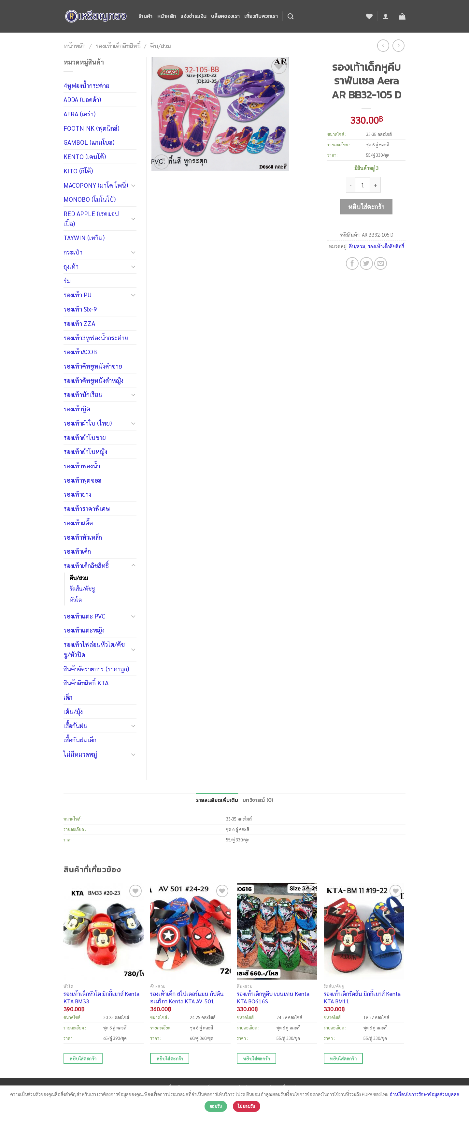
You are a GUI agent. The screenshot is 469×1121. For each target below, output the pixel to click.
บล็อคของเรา (225, 16)
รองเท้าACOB (80, 351)
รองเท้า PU (78, 294)
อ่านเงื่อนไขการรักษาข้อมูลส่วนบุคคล (424, 1094)
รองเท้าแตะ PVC (84, 616)
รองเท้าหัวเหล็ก (83, 537)
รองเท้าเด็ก (77, 551)
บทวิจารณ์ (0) (258, 800)
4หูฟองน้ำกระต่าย (86, 85)
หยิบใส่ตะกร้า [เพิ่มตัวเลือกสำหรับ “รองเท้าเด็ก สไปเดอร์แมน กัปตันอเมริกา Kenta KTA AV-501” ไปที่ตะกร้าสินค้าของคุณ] (169, 1058)
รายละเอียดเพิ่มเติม (217, 800)
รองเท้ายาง (77, 494)
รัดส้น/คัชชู (82, 588)
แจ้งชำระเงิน (193, 16)
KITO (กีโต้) (78, 171)
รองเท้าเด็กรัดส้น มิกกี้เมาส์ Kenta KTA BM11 (362, 997)
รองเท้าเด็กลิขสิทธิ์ (118, 45)
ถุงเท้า (71, 266)
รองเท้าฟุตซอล (82, 480)
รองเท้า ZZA (79, 323)
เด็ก (68, 697)
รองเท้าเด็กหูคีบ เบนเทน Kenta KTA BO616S (273, 997)
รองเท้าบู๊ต (77, 408)
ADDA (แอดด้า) (82, 99)
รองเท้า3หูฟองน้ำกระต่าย (96, 337)
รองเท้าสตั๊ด (78, 522)
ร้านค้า (145, 16)
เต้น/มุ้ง (73, 711)
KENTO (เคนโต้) (85, 156)
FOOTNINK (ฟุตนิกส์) (91, 128)
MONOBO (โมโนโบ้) (90, 199)
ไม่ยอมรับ (246, 1106)
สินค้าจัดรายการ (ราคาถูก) (96, 668)
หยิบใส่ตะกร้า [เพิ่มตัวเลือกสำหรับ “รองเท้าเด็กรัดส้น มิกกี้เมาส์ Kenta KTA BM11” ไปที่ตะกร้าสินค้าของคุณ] (343, 1058)
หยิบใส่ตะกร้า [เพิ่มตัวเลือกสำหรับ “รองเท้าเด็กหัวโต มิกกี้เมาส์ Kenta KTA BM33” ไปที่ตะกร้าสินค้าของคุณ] (82, 1058)
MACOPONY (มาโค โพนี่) (96, 185)
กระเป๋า (73, 252)
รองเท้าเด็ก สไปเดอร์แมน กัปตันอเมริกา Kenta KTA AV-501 (187, 997)
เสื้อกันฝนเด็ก (80, 739)
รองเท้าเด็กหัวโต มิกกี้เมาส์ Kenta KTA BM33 (101, 997)
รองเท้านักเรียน (83, 394)
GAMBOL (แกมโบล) (89, 142)
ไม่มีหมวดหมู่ (80, 754)
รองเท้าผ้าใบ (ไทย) (88, 423)
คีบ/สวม (160, 45)
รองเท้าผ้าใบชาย (85, 437)
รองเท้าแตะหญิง (84, 630)
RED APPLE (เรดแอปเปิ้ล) (91, 218)
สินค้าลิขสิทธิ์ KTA (86, 682)
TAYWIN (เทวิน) (84, 237)
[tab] (217, 800)
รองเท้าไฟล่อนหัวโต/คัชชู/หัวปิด (94, 649)
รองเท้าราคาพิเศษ (87, 508)
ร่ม (67, 280)
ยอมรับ (215, 1106)
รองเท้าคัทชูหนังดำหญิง (93, 380)
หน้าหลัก (166, 16)
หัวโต (76, 599)
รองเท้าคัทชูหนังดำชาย (93, 366)
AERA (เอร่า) (79, 113)
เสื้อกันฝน (76, 725)
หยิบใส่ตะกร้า (366, 206)
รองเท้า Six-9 (80, 309)
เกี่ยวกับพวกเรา (261, 16)
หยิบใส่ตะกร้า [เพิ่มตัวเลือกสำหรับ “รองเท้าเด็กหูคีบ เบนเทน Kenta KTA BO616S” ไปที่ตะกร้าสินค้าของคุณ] (256, 1058)
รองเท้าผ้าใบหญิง (85, 451)
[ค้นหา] (290, 16)
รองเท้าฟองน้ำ (82, 465)
